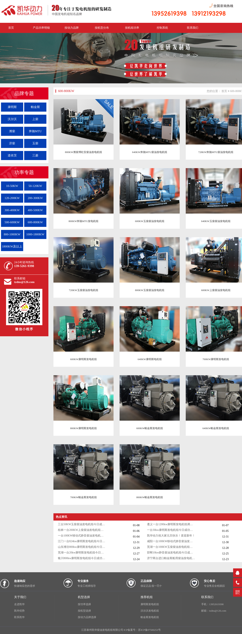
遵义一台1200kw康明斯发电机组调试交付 (171, 524)
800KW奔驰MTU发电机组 (83, 221)
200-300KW (35, 198)
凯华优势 (19, 610)
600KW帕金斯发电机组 (149, 428)
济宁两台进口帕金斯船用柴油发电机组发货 (171, 558)
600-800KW (35, 222)
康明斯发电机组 (150, 604)
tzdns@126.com (24, 282)
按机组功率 (132, 27)
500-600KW (12, 222)
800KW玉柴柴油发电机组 (149, 290)
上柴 (35, 119)
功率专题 (24, 172)
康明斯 (12, 107)
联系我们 (192, 27)
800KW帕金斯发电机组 (149, 497)
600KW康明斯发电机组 (83, 359)
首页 (224, 91)
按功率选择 (84, 604)
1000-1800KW (35, 234)
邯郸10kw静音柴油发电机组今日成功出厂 (171, 552)
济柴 (12, 143)
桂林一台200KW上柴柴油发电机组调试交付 (82, 529)
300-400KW (12, 210)
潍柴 (12, 131)
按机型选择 (84, 610)
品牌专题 (24, 93)
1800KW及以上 (12, 246)
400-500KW (35, 210)
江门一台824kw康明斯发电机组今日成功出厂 (82, 541)
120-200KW (12, 198)
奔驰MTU (35, 131)
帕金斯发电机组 (150, 617)
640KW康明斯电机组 (150, 359)
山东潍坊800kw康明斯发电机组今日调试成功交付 (82, 546)
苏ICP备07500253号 (149, 629)
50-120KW (35, 186)
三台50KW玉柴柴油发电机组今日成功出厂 (82, 524)
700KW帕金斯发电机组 (83, 497)
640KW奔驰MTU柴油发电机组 (149, 152)
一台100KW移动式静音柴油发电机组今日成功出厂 (82, 535)
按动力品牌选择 (87, 617)
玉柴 (35, 143)
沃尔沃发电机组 (150, 610)
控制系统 (162, 27)
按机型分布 (102, 27)
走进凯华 (19, 604)
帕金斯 (35, 107)
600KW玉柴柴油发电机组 (149, 221)
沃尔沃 (12, 119)
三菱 (35, 155)
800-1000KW (12, 234)
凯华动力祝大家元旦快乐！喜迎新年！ (171, 535)
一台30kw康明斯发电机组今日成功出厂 (171, 529)
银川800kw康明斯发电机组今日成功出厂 (82, 558)
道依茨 (12, 155)
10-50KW (12, 186)
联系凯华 (19, 617)
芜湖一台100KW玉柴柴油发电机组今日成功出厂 (171, 546)
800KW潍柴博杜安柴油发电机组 (83, 152)
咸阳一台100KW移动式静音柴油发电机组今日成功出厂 (171, 541)
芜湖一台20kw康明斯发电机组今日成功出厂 (82, 552)
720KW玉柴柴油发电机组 (83, 290)
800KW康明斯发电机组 (83, 428)
